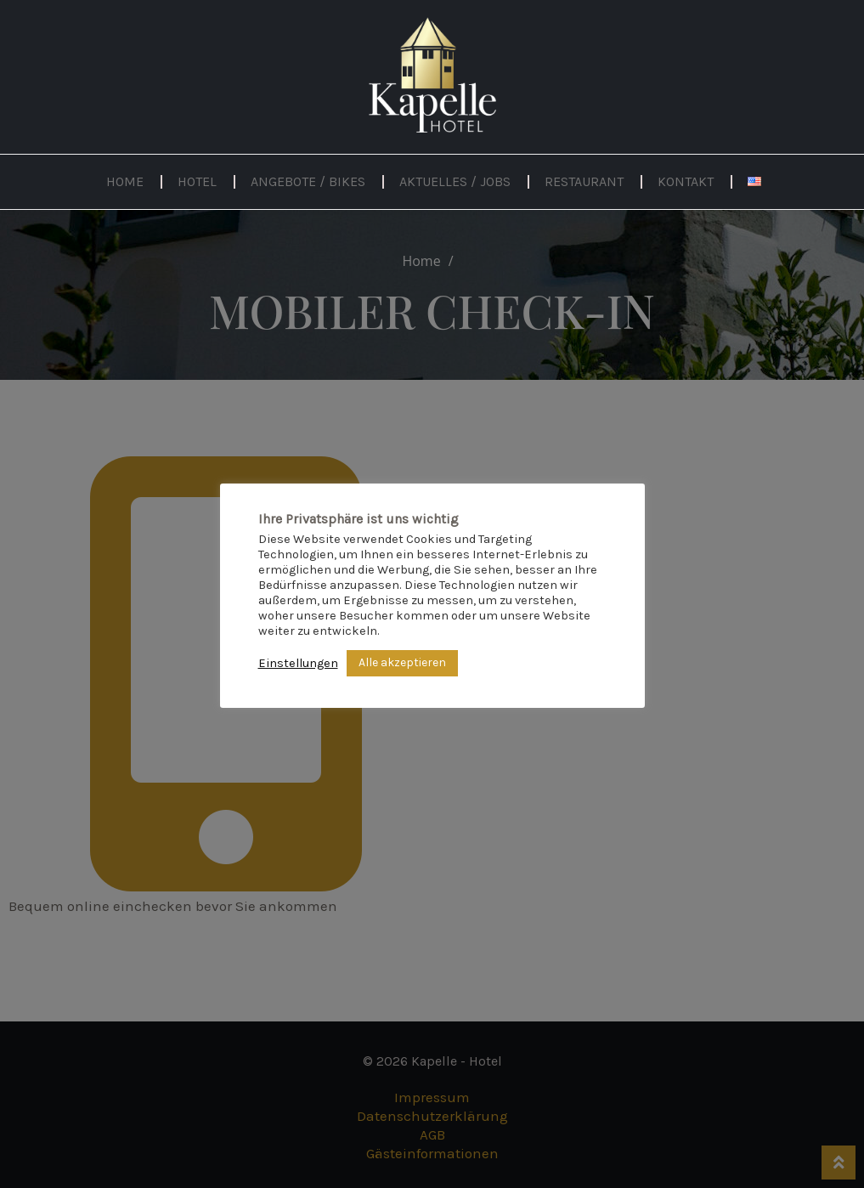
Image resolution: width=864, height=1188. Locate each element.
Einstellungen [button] (298, 663)
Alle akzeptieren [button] (402, 662)
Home (125, 181)
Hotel (197, 181)
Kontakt (686, 181)
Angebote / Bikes (308, 181)
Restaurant (584, 181)
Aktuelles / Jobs (455, 181)
